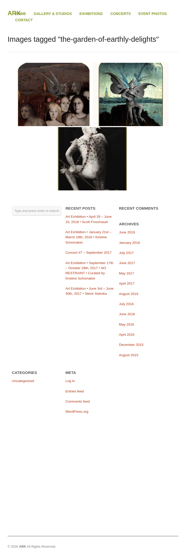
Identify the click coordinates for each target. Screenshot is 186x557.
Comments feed (77, 401)
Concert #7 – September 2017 (88, 252)
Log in (70, 381)
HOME (20, 14)
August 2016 (128, 294)
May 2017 (126, 273)
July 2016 (126, 304)
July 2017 (126, 253)
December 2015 (131, 345)
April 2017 (126, 283)
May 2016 (126, 324)
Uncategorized (23, 381)
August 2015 (128, 355)
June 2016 (127, 314)
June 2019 (127, 232)
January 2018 (129, 243)
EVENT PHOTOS (152, 14)
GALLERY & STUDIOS (53, 14)
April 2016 (126, 334)
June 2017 (127, 263)
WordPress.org (76, 411)
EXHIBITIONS (91, 14)
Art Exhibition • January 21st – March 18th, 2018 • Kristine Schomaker (88, 237)
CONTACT (24, 20)
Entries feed (74, 391)
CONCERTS (120, 14)
